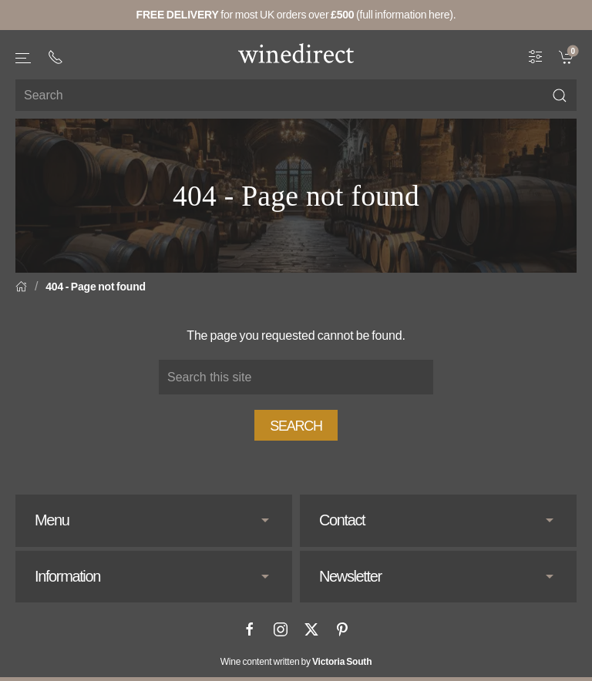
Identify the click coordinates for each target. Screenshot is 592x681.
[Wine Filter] (535, 56)
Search (296, 426)
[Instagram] (280, 629)
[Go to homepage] (296, 53)
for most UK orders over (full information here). (296, 14)
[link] (568, 56)
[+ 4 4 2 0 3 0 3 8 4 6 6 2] (55, 57)
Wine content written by (296, 661)
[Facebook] (249, 629)
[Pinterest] (342, 629)
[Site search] (296, 95)
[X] (311, 629)
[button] (23, 58)
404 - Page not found (95, 286)
